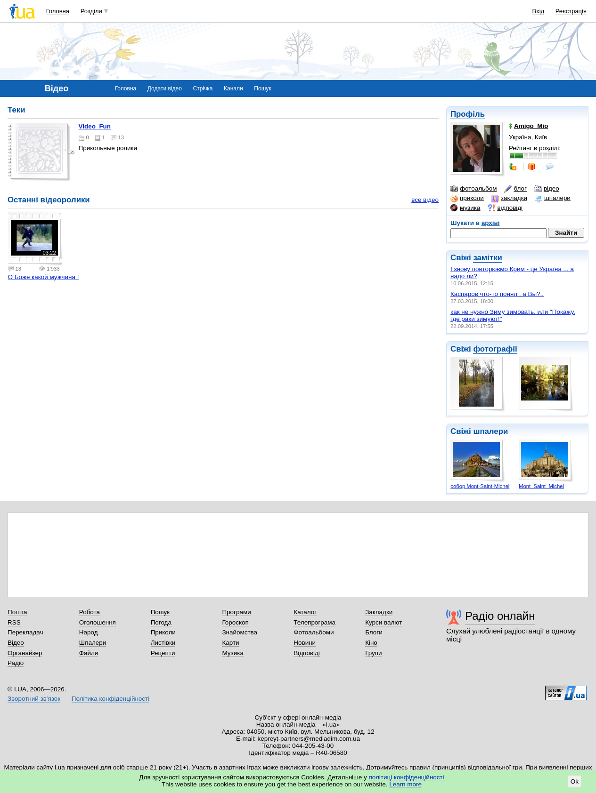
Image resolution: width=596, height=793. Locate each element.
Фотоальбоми (314, 632)
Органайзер (25, 653)
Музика (232, 653)
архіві (491, 222)
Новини (305, 642)
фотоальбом (473, 188)
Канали (233, 88)
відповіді (505, 208)
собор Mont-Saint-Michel (479, 486)
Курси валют (383, 622)
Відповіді (307, 653)
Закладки (378, 612)
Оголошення (97, 622)
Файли (88, 653)
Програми (236, 612)
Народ (88, 632)
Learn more (405, 784)
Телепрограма (314, 622)
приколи (467, 198)
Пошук (262, 88)
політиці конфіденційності (406, 777)
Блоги (374, 632)
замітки (487, 257)
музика (465, 208)
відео (546, 188)
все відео (425, 199)
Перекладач (25, 632)
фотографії (495, 348)
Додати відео (164, 88)
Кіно (371, 642)
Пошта (17, 612)
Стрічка (202, 88)
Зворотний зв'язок (34, 698)
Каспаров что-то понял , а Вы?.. (497, 293)
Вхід (538, 11)
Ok (575, 781)
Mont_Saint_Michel (541, 486)
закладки (509, 198)
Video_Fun (95, 126)
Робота (89, 612)
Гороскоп (235, 622)
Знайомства (239, 632)
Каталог (305, 612)
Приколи (163, 632)
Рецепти (163, 653)
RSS (14, 622)
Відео (16, 642)
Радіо (16, 662)
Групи (373, 653)
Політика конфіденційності (110, 698)
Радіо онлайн (500, 615)
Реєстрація (571, 11)
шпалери (553, 198)
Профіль (467, 114)
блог (515, 188)
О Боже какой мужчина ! (43, 276)
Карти (230, 642)
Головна (57, 11)
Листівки (163, 642)
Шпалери (92, 642)
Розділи (91, 11)
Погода (161, 622)
